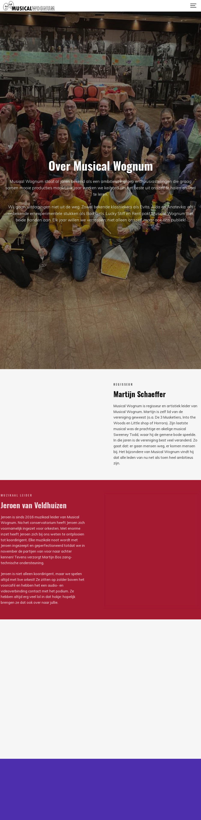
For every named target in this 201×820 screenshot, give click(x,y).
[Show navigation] (193, 6)
